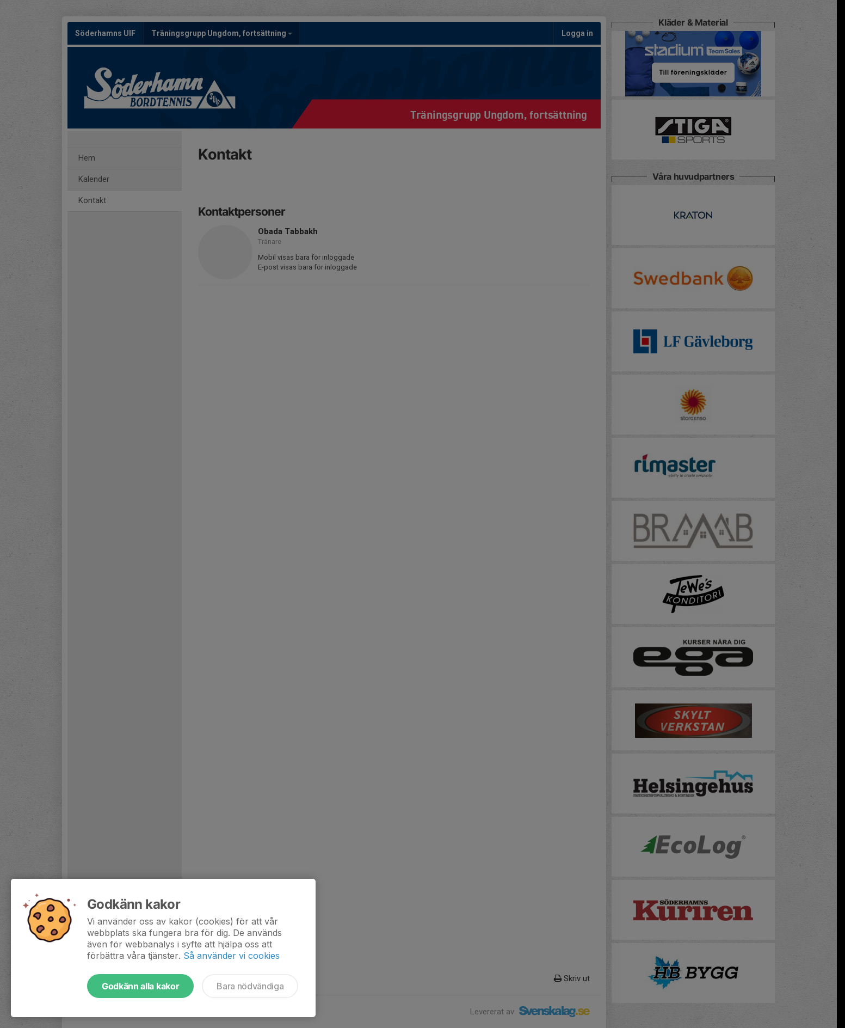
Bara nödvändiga (250, 986)
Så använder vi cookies (231, 955)
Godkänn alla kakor (140, 986)
